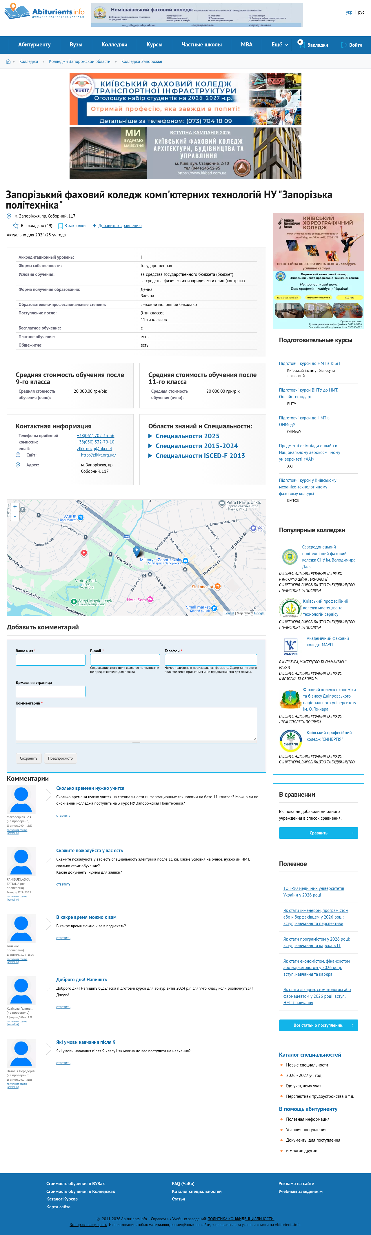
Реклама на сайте (296, 1183)
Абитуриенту (34, 44)
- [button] (15, 516)
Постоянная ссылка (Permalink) (17, 831)
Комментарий (29, 703)
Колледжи (115, 44)
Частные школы (202, 44)
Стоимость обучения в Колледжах (80, 1191)
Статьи (178, 1199)
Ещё (277, 44)
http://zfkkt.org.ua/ (98, 455)
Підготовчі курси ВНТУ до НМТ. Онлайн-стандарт (308, 393)
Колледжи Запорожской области (79, 61)
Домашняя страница (34, 682)
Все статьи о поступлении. (318, 1025)
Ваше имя (26, 650)
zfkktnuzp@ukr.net (94, 448)
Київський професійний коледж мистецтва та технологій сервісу (325, 607)
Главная (9, 61)
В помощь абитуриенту (308, 1109)
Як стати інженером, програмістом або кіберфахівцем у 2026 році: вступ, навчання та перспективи (315, 917)
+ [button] (15, 507)
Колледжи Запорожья (141, 61)
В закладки (75, 225)
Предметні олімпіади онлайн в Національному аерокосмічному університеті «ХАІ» (309, 452)
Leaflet (229, 613)
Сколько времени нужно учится (90, 788)
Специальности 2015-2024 (197, 445)
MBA (246, 44)
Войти (355, 45)
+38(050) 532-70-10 (95, 442)
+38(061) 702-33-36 (95, 435)
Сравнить (318, 833)
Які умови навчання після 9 (85, 1042)
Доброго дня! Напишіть (81, 979)
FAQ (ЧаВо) (183, 1183)
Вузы (76, 44)
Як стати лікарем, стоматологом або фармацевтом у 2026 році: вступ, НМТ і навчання (317, 996)
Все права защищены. (88, 1224)
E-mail (97, 650)
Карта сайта (58, 1206)
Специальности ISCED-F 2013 (200, 455)
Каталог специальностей (310, 1054)
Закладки (318, 45)
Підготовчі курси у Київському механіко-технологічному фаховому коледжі (307, 486)
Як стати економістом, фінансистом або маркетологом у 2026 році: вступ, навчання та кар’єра (316, 967)
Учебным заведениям (301, 1191)
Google (259, 613)
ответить (63, 815)
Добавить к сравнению (119, 225)
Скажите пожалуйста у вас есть (89, 850)
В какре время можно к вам (86, 917)
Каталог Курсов (62, 1199)
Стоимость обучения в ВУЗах (75, 1183)
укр (349, 12)
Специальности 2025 (188, 435)
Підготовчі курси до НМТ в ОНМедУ (304, 421)
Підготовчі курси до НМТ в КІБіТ (310, 363)
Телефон (173, 650)
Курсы (155, 44)
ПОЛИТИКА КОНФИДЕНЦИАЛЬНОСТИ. (241, 1218)
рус (361, 12)
